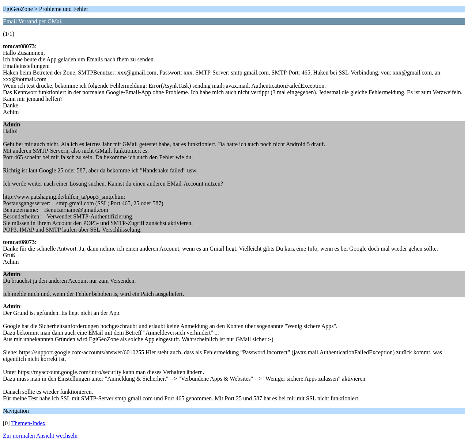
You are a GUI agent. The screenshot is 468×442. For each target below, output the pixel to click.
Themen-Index (28, 423)
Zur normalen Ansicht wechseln (40, 436)
